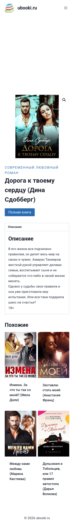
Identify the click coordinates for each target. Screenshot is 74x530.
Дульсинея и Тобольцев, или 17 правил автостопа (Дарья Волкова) (53, 479)
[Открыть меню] (65, 8)
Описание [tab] (15, 227)
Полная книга (19, 212)
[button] (64, 99)
